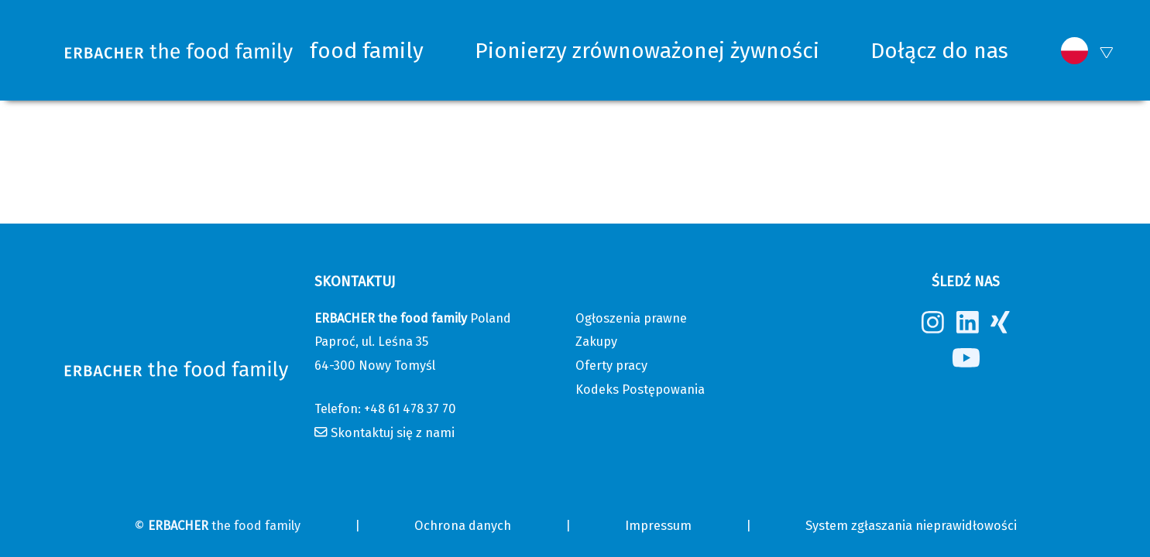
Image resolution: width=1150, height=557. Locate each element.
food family (367, 50)
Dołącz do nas (939, 50)
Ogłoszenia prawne (631, 318)
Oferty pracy (611, 365)
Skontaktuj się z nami (393, 432)
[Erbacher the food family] (179, 50)
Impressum (658, 525)
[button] (1074, 50)
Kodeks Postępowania (640, 389)
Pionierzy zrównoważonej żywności (647, 50)
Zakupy (596, 341)
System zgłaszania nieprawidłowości (911, 525)
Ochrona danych (462, 525)
